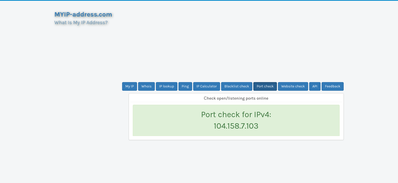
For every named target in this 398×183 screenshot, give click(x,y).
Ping (185, 86)
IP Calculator (206, 86)
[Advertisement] (236, 41)
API (315, 86)
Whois (146, 86)
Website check (293, 86)
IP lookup (166, 86)
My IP (129, 86)
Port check (265, 86)
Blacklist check (236, 86)
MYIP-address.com (83, 14)
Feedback (332, 86)
